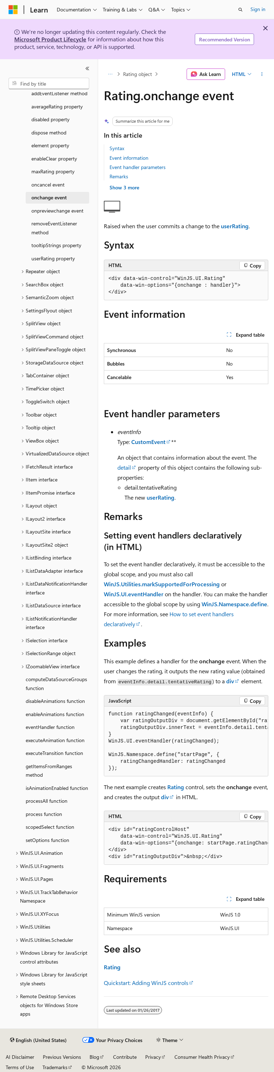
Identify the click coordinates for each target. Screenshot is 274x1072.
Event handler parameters (138, 167)
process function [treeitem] (44, 814)
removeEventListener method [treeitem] (54, 228)
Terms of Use (20, 1067)
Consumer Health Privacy (202, 1056)
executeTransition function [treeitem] (54, 753)
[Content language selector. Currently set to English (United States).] (38, 1040)
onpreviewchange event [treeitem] (57, 210)
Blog (94, 1056)
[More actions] (262, 74)
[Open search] (240, 9)
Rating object (137, 74)
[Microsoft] (13, 9)
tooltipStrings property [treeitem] (56, 245)
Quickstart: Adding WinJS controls (146, 982)
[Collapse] (87, 68)
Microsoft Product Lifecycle (50, 39)
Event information (129, 157)
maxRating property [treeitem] (53, 171)
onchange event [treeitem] (49, 197)
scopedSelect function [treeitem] (50, 826)
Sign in (257, 9)
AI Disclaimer (20, 1056)
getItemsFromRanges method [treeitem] (49, 771)
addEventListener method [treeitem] (59, 93)
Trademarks (54, 1067)
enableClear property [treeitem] (54, 158)
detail (124, 467)
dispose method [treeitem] (48, 132)
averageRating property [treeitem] (57, 106)
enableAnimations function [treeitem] (55, 714)
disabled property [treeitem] (50, 119)
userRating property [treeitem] (53, 258)
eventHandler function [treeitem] (50, 727)
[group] (186, 741)
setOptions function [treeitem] (47, 840)
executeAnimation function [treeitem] (55, 740)
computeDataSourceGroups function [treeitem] (56, 683)
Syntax (117, 148)
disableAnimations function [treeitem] (55, 701)
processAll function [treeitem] (46, 800)
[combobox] (49, 83)
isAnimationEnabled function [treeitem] (57, 788)
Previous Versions (62, 1056)
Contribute (125, 1056)
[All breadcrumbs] (110, 74)
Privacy (153, 1056)
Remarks (119, 176)
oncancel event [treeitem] (48, 184)
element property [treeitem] (50, 145)
